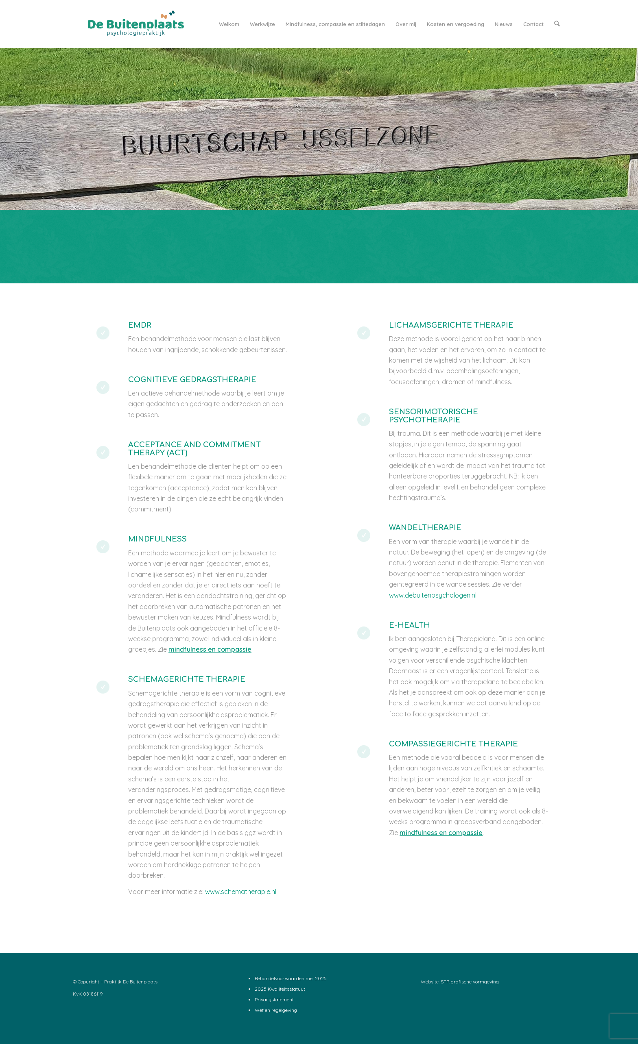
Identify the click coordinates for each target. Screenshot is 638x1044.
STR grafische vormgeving (470, 982)
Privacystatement (274, 999)
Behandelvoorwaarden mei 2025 (291, 978)
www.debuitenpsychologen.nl (432, 595)
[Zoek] (557, 24)
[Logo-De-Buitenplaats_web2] (134, 24)
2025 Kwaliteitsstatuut (280, 989)
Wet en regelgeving (276, 1010)
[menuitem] (229, 24)
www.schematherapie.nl (240, 891)
